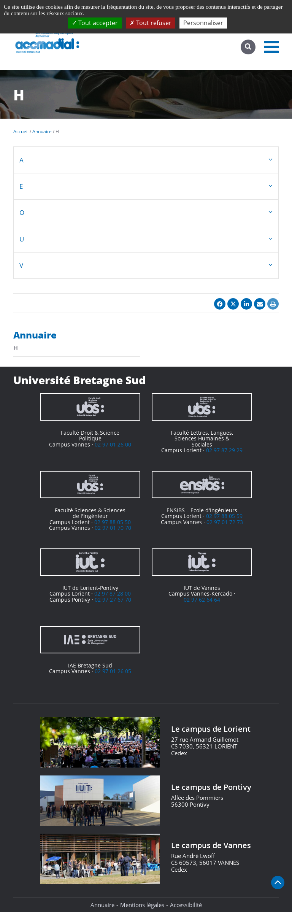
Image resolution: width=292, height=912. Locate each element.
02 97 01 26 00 (113, 444)
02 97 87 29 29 (224, 450)
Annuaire (102, 905)
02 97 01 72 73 (224, 522)
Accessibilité (186, 905)
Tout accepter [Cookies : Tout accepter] (95, 23)
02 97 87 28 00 (112, 593)
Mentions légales (142, 905)
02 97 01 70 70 (113, 528)
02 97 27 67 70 (113, 599)
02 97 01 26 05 (113, 671)
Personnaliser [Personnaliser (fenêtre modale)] (203, 23)
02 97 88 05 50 (112, 522)
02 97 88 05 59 (224, 516)
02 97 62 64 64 (202, 599)
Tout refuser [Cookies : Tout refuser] (150, 23)
